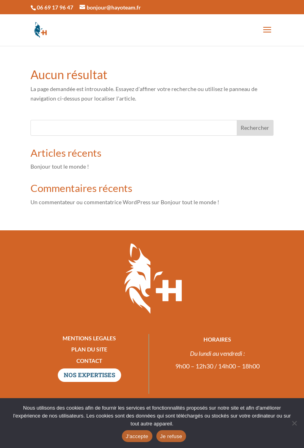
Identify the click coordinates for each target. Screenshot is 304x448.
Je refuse (171, 436)
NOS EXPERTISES (89, 375)
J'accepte (137, 436)
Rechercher (255, 127)
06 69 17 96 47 (55, 7)
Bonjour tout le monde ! (59, 166)
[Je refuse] (294, 423)
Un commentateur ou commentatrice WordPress (90, 202)
